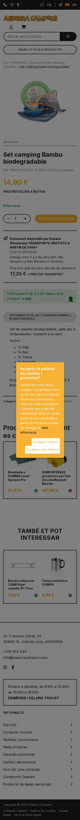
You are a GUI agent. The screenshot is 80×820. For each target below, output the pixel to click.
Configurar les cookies (42, 449)
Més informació (34, 429)
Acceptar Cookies (45, 442)
